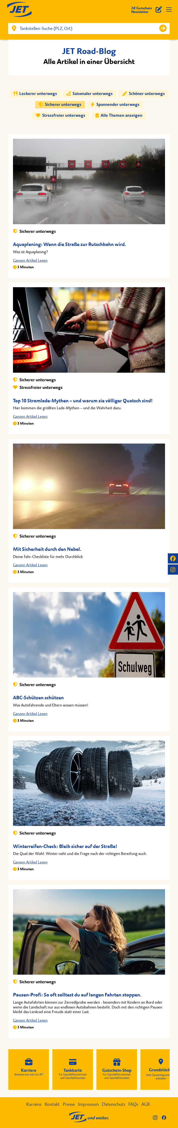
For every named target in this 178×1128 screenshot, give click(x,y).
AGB (145, 1104)
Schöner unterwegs (143, 93)
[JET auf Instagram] (173, 569)
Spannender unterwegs (115, 104)
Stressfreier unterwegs (60, 115)
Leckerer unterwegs (35, 93)
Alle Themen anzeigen (118, 115)
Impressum (88, 1104)
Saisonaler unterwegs (89, 93)
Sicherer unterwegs (60, 104)
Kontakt (52, 1104)
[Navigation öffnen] (169, 9)
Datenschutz (113, 1104)
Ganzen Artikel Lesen (30, 260)
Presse (69, 1104)
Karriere (33, 1104)
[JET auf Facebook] (173, 558)
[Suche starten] (163, 28)
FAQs (133, 1104)
